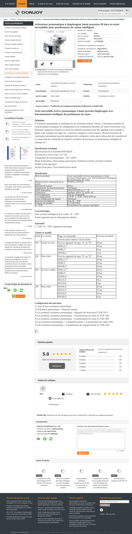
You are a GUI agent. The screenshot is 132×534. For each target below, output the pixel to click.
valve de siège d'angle (12, 61)
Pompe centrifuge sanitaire (14, 44)
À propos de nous (45, 4)
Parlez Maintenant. (118, 4)
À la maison (10, 4)
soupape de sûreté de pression (15, 85)
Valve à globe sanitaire (12, 65)
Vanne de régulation (11, 32)
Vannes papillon (10, 56)
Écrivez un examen (57, 367)
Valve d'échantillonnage (13, 98)
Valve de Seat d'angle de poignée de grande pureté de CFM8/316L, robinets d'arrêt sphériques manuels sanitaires (50, 503)
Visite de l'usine (62, 4)
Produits (21, 4)
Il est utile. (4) (58, 399)
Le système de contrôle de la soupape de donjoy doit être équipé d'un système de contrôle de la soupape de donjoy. (100, 483)
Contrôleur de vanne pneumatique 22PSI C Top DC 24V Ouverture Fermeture (44, 482)
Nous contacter (100, 4)
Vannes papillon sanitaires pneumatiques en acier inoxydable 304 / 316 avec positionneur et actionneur (82, 503)
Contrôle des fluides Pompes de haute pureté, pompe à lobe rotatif (19, 518)
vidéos (31, 4)
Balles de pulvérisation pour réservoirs (17, 89)
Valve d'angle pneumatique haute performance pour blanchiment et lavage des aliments (49, 514)
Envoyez (105, 505)
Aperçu (5, 19)
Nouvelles (9, 11)
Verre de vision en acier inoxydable (16, 94)
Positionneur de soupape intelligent (29, 19)
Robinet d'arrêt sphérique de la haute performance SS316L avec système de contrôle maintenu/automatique (50, 520)
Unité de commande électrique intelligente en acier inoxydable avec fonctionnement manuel (63, 483)
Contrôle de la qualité (81, 4)
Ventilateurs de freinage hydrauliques (17, 77)
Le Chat (85, 61)
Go (126, 13)
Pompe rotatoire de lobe (13, 40)
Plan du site (110, 514)
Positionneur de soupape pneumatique (100, 415)
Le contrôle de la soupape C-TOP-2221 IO (119, 480)
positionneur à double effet (77, 415)
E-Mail (102, 514)
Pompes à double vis (12, 48)
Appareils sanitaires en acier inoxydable (14, 111)
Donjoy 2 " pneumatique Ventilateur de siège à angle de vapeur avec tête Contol (51, 508)
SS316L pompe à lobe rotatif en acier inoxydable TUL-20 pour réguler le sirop (19, 502)
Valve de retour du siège (13, 36)
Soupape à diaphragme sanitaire (15, 28)
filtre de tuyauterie (11, 106)
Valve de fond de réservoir (13, 81)
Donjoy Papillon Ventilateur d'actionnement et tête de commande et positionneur (81, 483)
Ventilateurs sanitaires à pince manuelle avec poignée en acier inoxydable (82, 517)
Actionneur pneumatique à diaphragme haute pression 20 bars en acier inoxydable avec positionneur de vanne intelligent (55, 72)
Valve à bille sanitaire (12, 69)
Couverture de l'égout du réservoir (16, 102)
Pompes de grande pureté (13, 52)
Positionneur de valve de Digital (57, 415)
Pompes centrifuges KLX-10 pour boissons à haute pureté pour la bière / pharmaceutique (19, 507)
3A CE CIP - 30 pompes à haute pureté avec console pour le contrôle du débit (19, 513)
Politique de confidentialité (20, 532)
